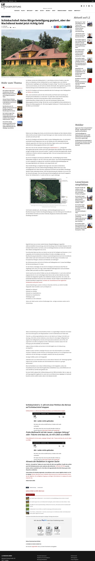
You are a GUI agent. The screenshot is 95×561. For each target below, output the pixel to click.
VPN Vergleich (74, 557)
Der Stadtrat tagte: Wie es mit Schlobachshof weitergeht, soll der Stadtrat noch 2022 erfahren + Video (50, 501)
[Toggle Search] (92, 6)
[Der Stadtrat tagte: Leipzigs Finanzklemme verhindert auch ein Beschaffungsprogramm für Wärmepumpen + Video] (81, 62)
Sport (53, 10)
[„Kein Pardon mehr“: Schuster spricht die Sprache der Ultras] (81, 35)
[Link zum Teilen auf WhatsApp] (60, 27)
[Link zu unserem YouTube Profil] (81, 6)
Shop (15, 1)
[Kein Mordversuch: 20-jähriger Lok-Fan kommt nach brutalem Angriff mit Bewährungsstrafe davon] (10, 108)
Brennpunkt (8, 16)
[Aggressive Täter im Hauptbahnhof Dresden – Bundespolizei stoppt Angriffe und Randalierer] (83, 129)
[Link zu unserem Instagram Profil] (84, 6)
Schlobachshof (40, 487)
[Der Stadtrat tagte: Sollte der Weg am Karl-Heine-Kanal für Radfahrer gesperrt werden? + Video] (81, 199)
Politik (23, 10)
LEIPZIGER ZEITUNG (60, 466)
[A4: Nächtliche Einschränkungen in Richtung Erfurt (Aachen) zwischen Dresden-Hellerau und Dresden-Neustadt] (83, 143)
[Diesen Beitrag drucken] (71, 27)
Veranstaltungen (62, 10)
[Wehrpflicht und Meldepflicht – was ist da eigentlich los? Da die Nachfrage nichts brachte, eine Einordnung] (81, 72)
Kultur (41, 10)
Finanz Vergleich (74, 559)
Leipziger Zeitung (4, 1)
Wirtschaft (30, 10)
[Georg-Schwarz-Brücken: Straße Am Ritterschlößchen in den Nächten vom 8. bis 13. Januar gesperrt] (10, 101)
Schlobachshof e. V (54, 147)
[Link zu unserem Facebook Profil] (86, 6)
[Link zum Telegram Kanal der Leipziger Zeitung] (89, 6)
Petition (30, 92)
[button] (38, 10)
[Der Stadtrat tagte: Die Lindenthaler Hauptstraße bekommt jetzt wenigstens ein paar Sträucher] (81, 218)
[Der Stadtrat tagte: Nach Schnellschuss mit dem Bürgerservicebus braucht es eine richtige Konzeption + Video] (10, 94)
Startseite (17, 10)
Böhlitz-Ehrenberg (33, 487)
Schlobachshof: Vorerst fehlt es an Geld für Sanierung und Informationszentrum (45, 509)
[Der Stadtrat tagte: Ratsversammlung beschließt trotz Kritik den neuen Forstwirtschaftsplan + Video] (81, 208)
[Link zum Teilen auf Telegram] (63, 27)
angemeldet (35, 546)
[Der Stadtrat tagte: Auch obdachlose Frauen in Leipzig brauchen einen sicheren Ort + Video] (81, 53)
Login (93, 1)
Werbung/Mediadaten (42, 559)
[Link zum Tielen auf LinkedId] (65, 27)
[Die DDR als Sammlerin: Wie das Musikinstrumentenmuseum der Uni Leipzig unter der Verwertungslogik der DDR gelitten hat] (81, 83)
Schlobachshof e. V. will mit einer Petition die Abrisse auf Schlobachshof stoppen (45, 411)
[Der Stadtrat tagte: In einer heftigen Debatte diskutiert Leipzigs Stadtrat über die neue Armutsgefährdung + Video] (81, 43)
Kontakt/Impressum (42, 555)
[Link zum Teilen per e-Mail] (68, 27)
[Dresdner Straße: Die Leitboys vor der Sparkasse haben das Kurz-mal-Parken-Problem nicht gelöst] (81, 191)
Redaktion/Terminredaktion (43, 557)
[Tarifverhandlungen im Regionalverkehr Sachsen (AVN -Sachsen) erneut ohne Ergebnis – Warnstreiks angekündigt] (83, 136)
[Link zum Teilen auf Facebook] (55, 27)
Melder (70, 10)
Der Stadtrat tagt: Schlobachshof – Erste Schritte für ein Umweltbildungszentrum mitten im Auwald (49, 498)
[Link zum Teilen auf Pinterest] (57, 27)
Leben (36, 10)
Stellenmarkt (11, 1)
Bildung (48, 10)
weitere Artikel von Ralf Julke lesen (35, 491)
